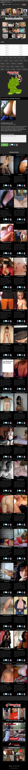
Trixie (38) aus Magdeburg (20, 629)
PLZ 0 (7, 45)
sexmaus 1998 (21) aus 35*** (7, 460)
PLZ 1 (7, 47)
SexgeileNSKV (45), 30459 (6, 663)
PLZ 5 (20, 45)
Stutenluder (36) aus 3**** (20, 426)
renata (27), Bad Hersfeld (6, 256)
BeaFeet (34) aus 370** (21, 324)
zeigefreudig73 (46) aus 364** (20, 595)
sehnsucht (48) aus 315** (6, 392)
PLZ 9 (20, 54)
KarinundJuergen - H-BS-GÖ (7, 426)
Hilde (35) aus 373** (6, 222)
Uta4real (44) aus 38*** (21, 290)
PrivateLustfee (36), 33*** (6, 324)
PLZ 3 (7, 52)
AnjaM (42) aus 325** (20, 460)
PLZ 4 (7, 54)
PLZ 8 (20, 52)
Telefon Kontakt (7, 4)
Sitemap (10, 766)
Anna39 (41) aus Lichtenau (7, 290)
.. (17, 182)
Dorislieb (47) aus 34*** (21, 256)
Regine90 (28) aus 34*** (7, 358)
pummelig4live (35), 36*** (6, 494)
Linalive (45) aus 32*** (20, 358)
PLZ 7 (20, 50)
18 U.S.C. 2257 (16, 766)
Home (2, 42)
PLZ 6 (20, 47)
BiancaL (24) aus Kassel (20, 392)
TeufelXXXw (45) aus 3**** (20, 494)
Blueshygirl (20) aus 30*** (20, 222)
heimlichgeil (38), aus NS (20, 663)
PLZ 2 (7, 50)
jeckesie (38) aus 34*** (7, 629)
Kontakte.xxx (9, 2)
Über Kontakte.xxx (16, 4)
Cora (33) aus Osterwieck (6, 595)
